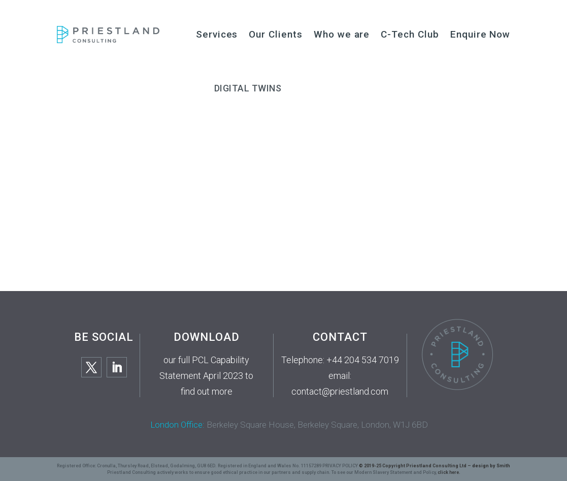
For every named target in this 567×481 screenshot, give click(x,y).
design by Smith (491, 465)
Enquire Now (480, 34)
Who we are (342, 34)
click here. (449, 472)
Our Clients (275, 34)
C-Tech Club (410, 34)
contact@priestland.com (339, 391)
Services (217, 34)
